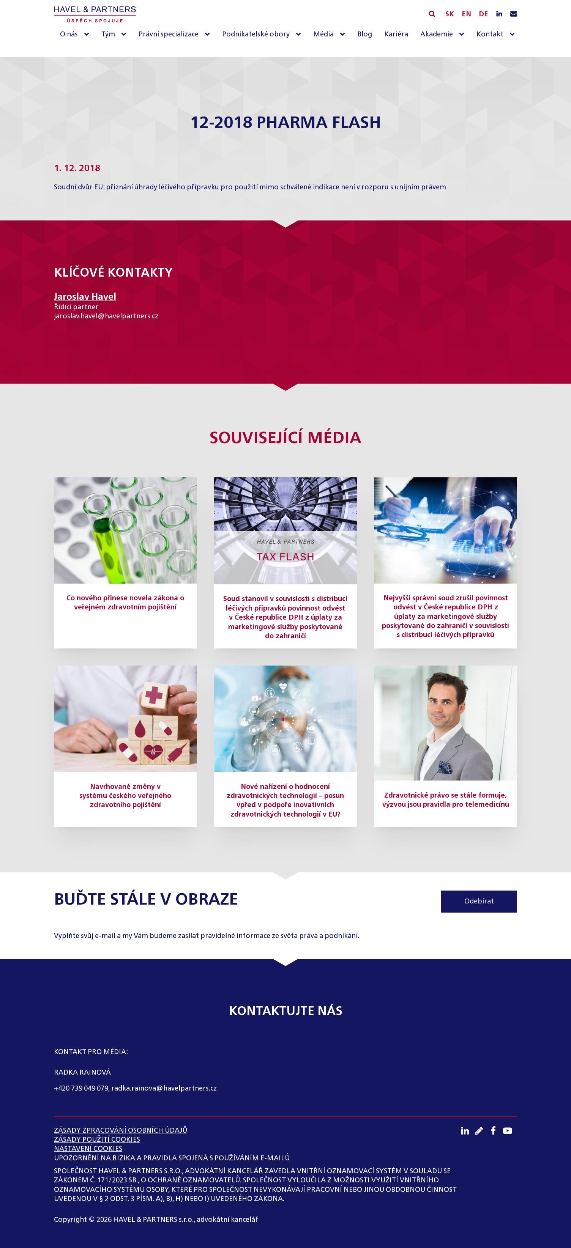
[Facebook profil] (496, 1130)
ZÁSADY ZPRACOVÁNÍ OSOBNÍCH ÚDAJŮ (120, 1130)
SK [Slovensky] (449, 14)
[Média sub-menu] (344, 35)
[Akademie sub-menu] (463, 35)
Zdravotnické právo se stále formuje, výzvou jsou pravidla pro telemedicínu (445, 800)
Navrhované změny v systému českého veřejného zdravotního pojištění (125, 796)
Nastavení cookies (88, 1149)
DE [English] (483, 14)
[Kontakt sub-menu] (513, 35)
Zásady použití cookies (97, 1139)
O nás (69, 34)
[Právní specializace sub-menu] (209, 35)
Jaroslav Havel (85, 297)
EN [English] (466, 14)
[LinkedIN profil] (499, 14)
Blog (364, 34)
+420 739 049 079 (81, 1088)
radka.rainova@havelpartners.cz (164, 1088)
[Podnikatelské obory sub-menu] (300, 35)
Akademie (436, 34)
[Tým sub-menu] (125, 35)
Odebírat (479, 901)
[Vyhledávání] (432, 13)
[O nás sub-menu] (88, 35)
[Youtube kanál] (510, 1130)
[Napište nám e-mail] (513, 14)
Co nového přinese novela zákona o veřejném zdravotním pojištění (125, 603)
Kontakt (489, 34)
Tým (108, 34)
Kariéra (396, 34)
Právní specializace (169, 34)
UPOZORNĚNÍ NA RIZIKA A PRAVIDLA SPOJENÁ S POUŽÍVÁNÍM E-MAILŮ (172, 1158)
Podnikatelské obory (256, 34)
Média (323, 34)
